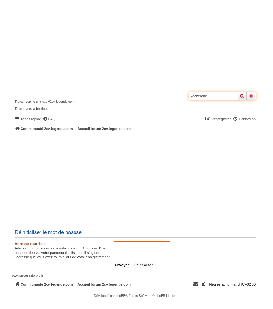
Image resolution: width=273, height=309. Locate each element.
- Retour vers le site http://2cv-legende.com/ (44, 101)
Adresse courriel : (30, 244)
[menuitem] (49, 119)
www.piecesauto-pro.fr (27, 275)
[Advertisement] (142, 179)
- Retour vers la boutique (30, 108)
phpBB (120, 295)
